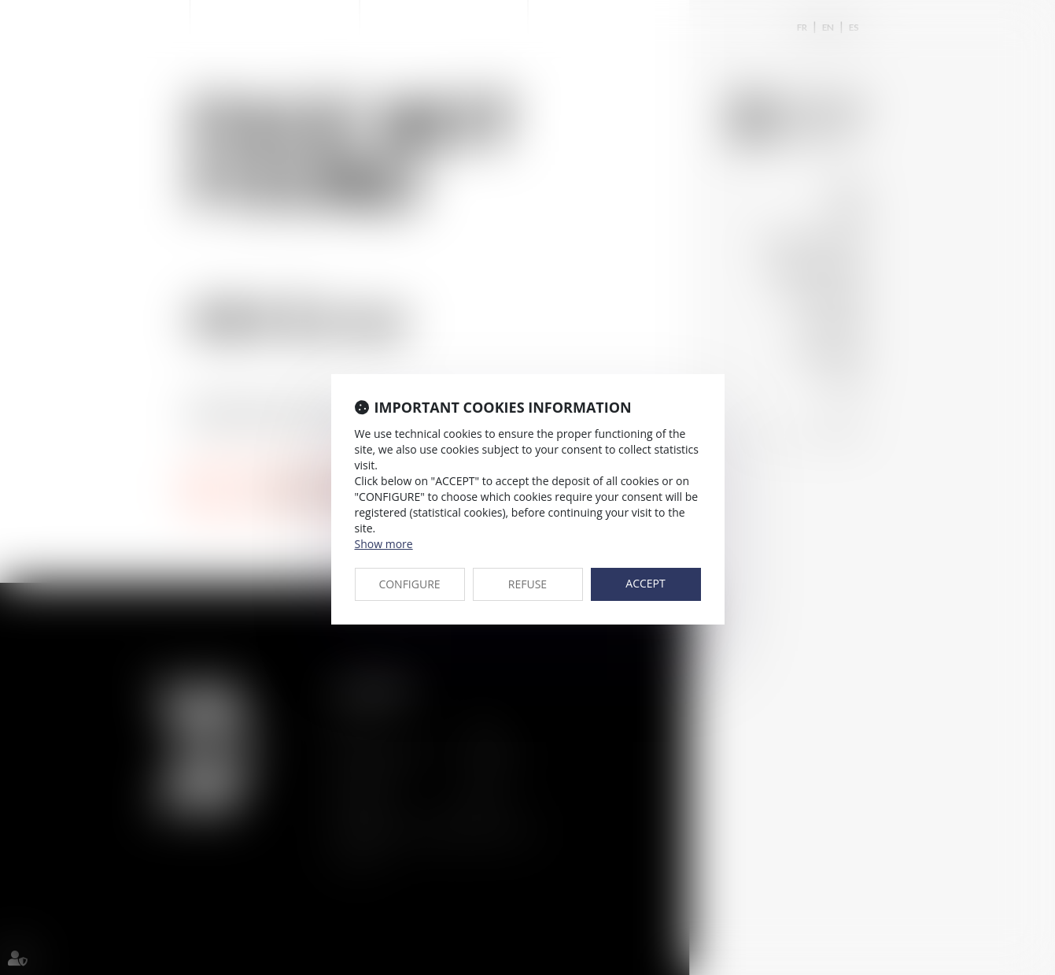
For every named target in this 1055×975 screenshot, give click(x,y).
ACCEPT (645, 583)
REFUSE (527, 583)
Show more (384, 543)
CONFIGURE (409, 583)
